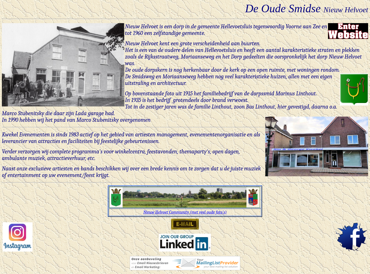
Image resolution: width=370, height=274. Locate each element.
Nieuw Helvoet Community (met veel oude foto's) (185, 212)
